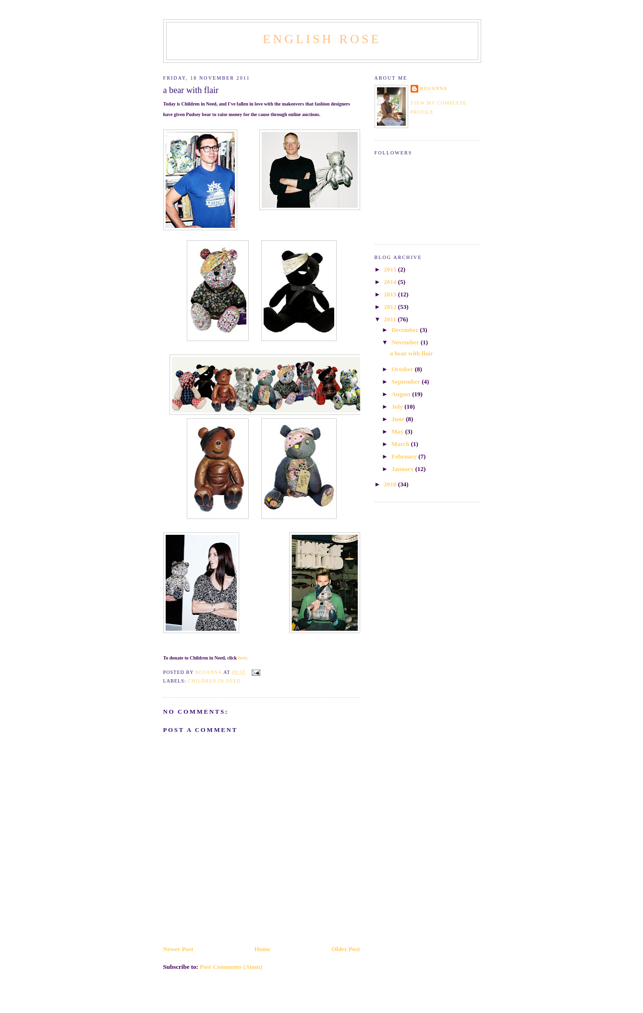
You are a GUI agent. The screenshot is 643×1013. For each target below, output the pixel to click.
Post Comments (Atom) (231, 966)
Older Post (345, 949)
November (406, 342)
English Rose (322, 39)
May (398, 431)
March (401, 444)
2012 (391, 306)
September (406, 381)
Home (262, 949)
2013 (391, 294)
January (403, 468)
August (401, 394)
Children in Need (214, 680)
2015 (391, 269)
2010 (391, 484)
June (398, 419)
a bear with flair (411, 353)
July (397, 406)
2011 (391, 319)
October (403, 369)
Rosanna (434, 88)
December (405, 329)
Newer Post (178, 949)
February (404, 456)
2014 (391, 281)
